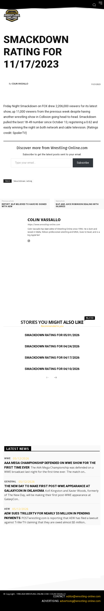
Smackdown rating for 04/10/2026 (52, 369)
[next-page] (55, 378)
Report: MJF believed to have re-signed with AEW (24, 205)
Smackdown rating (23, 181)
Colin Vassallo (20, 84)
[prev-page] (47, 378)
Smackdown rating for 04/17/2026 (52, 357)
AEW (7, 509)
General (10, 481)
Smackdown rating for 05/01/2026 (52, 335)
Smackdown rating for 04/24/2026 (52, 346)
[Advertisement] (47, 94)
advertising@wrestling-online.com (80, 601)
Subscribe (83, 162)
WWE (7, 458)
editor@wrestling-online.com (83, 596)
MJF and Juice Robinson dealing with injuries (77, 205)
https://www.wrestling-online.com (44, 224)
